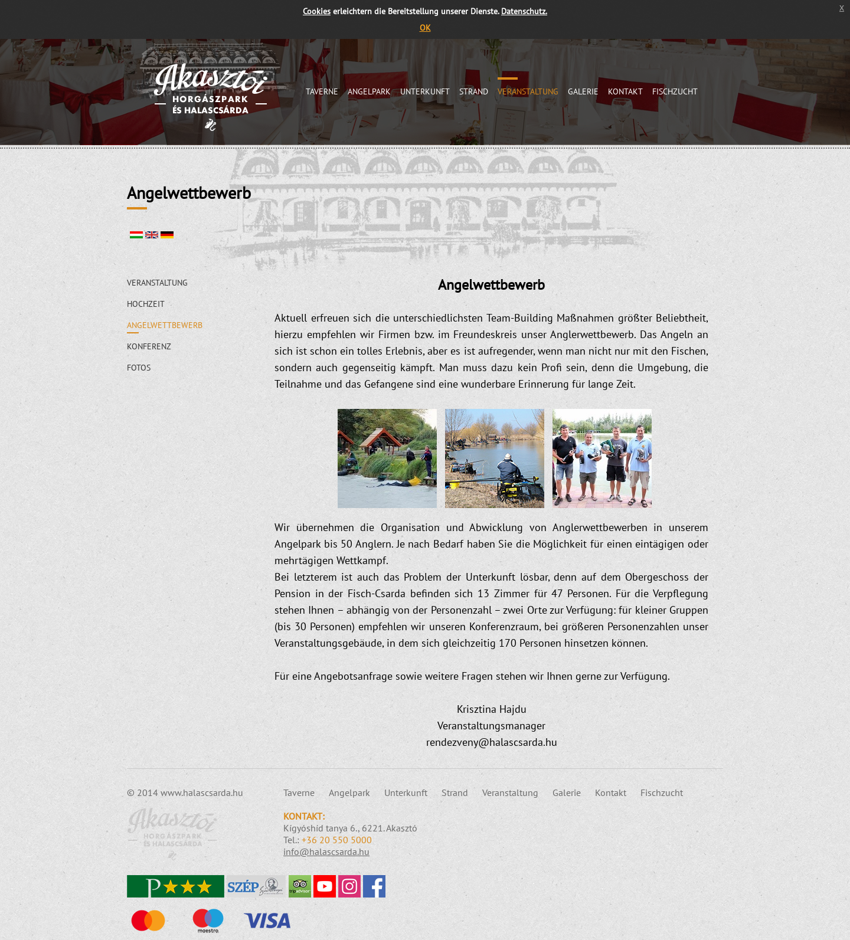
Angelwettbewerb (164, 325)
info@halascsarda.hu (326, 851)
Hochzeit (146, 304)
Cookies (317, 11)
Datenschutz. (524, 11)
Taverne (322, 91)
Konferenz (149, 346)
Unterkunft (425, 91)
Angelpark (369, 91)
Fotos (139, 367)
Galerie (583, 91)
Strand (473, 91)
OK (425, 27)
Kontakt (625, 91)
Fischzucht (675, 91)
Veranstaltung (528, 91)
